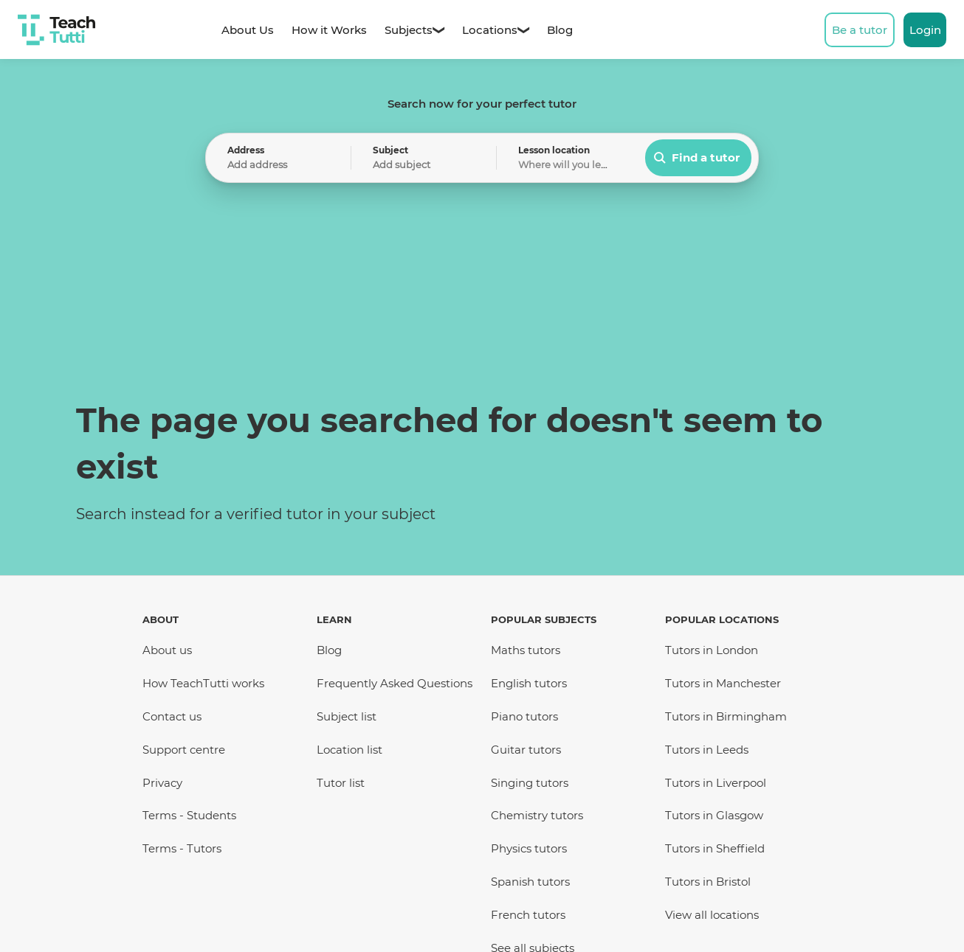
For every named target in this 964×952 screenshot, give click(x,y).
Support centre (183, 750)
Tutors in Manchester (723, 683)
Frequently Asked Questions (394, 683)
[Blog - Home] (560, 30)
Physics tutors (529, 848)
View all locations (712, 915)
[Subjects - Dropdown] (409, 30)
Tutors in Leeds (706, 750)
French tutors (528, 915)
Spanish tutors (530, 882)
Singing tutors (529, 783)
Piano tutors (524, 716)
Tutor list (341, 783)
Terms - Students (189, 815)
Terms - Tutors (181, 848)
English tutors (529, 683)
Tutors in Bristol (708, 882)
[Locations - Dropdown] (489, 30)
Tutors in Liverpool (715, 783)
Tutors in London (711, 650)
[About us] (247, 30)
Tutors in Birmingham (726, 716)
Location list (349, 750)
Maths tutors (525, 650)
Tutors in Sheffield (715, 848)
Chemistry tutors (537, 815)
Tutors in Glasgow (714, 815)
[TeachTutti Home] (56, 30)
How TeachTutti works (203, 683)
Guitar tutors (526, 750)
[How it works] (329, 30)
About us (167, 650)
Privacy (162, 783)
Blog (329, 650)
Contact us (172, 716)
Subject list (346, 716)
